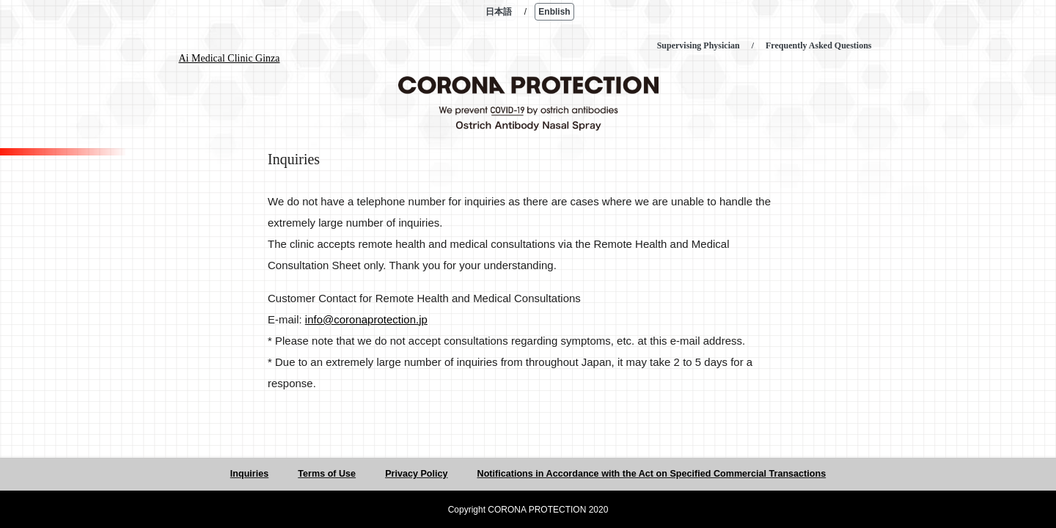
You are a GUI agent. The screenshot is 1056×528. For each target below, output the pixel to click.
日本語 (498, 12)
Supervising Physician (698, 45)
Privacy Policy (416, 474)
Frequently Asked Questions (818, 45)
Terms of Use (327, 474)
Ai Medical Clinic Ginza (229, 58)
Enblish (554, 12)
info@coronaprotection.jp (366, 319)
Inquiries (249, 474)
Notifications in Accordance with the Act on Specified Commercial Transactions (651, 474)
